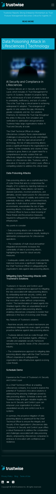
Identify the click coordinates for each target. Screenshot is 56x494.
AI (26, 89)
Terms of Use (25, 476)
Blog (16, 476)
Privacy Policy (7, 476)
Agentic (9, 95)
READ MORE (28, 21)
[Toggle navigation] (52, 5)
